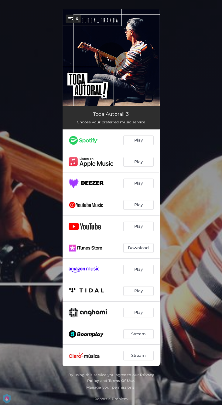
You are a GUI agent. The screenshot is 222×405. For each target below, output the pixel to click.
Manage (93, 387)
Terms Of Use (121, 380)
